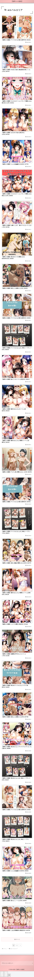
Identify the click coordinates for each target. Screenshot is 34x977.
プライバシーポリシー (7, 963)
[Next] (6, 974)
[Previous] (2, 974)
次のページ (17, 939)
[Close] (9, 975)
